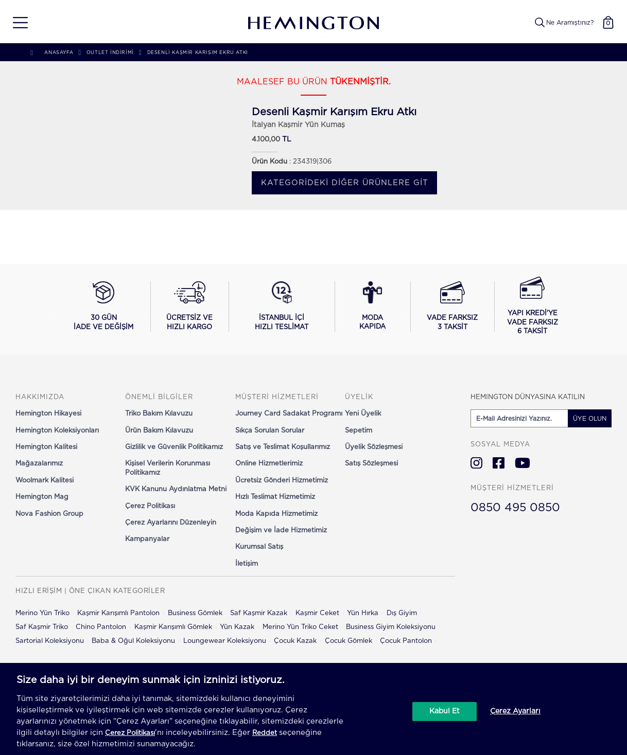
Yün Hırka (362, 613)
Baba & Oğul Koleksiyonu (133, 641)
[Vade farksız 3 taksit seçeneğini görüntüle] (452, 306)
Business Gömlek (195, 613)
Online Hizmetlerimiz (269, 463)
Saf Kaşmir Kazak (258, 613)
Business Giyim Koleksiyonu (391, 627)
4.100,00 (266, 139)
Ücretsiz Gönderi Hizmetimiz (281, 480)
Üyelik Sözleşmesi (374, 447)
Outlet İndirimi (110, 52)
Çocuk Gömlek (348, 641)
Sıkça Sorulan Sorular (269, 430)
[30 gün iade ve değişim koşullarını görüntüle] (103, 306)
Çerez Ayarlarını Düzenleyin (170, 522)
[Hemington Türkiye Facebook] (498, 463)
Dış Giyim (402, 613)
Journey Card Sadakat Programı (288, 413)
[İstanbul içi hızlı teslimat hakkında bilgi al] (281, 306)
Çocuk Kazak (295, 641)
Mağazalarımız (39, 463)
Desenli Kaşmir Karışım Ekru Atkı (197, 52)
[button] (17, 22)
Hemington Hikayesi (48, 413)
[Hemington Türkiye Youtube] (522, 463)
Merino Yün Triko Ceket (300, 627)
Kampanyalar (147, 539)
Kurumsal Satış (259, 547)
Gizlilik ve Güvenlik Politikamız (174, 447)
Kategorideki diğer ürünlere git (344, 183)
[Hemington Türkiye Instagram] (476, 463)
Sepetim (358, 430)
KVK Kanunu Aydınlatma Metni (176, 489)
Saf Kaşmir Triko (41, 627)
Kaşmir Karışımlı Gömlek (173, 627)
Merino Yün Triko (42, 613)
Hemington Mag (41, 497)
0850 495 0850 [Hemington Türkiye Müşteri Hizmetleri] (515, 507)
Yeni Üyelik (363, 413)
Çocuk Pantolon (406, 641)
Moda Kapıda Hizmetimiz (276, 514)
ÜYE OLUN (589, 419)
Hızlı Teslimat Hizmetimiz (275, 497)
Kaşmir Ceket (317, 613)
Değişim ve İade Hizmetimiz (281, 530)
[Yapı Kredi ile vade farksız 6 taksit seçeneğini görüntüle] (532, 306)
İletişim (246, 564)
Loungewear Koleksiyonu (224, 641)
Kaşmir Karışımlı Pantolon (118, 613)
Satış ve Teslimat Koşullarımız (282, 447)
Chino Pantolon (101, 627)
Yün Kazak (237, 627)
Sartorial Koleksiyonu (49, 641)
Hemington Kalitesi (46, 447)
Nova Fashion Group (49, 514)
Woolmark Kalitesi (44, 480)
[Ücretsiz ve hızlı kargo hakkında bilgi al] (189, 306)
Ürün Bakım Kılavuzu (159, 430)
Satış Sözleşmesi (371, 463)
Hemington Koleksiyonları (57, 430)
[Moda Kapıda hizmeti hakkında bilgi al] (372, 306)
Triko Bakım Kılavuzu (159, 413)
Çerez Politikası (150, 506)
